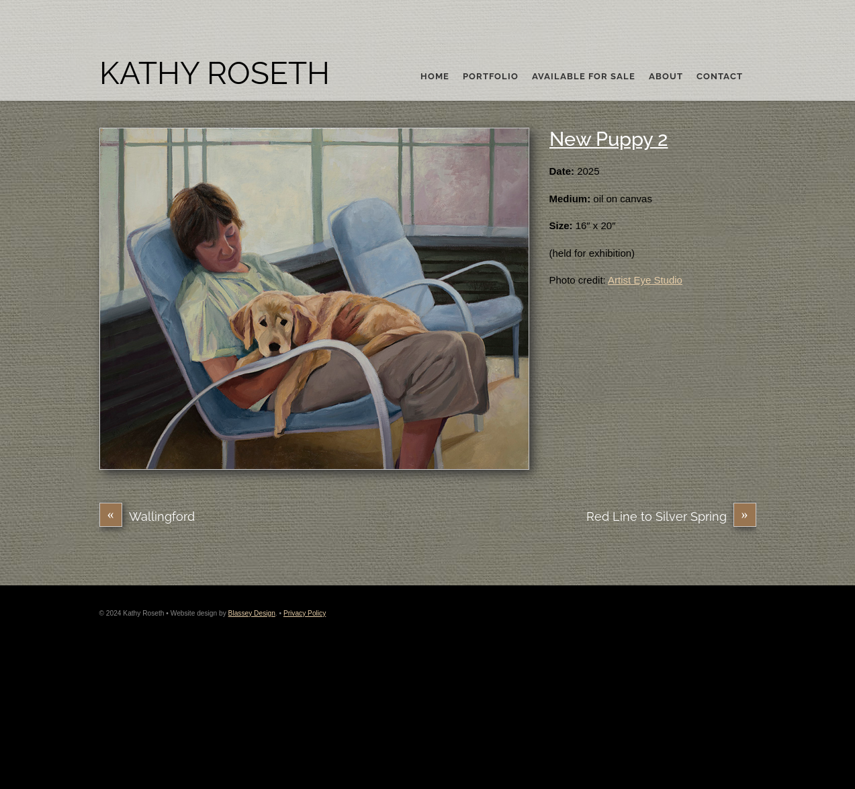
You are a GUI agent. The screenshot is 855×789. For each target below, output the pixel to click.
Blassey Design (251, 613)
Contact (719, 76)
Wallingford (147, 516)
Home (434, 76)
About (666, 76)
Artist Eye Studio (645, 280)
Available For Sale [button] (583, 76)
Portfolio (491, 76)
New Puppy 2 (608, 139)
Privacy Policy (304, 613)
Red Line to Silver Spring (671, 516)
